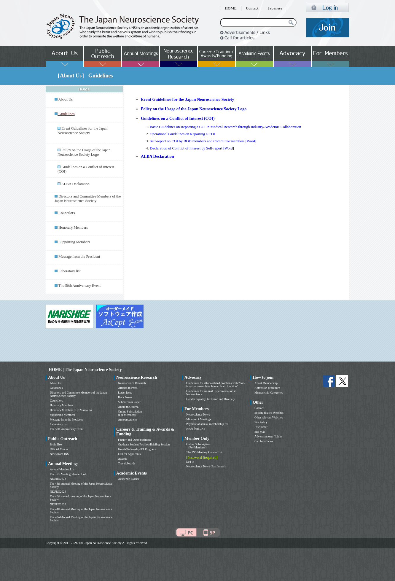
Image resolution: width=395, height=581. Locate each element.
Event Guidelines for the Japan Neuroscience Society (82, 130)
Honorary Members (73, 227)
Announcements (127, 419)
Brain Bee (56, 444)
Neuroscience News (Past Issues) (205, 466)
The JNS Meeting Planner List (68, 474)
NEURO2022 (58, 504)
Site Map (259, 431)
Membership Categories (268, 392)
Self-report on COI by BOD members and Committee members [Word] (203, 141)
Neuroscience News (198, 414)
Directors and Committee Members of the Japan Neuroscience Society (88, 198)
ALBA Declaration (75, 184)
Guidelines (56, 387)
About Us (65, 99)
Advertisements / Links (268, 436)
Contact (252, 8)
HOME (231, 8)
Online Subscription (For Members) (130, 413)
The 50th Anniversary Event (79, 286)
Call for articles (263, 441)
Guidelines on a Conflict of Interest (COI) (178, 118)
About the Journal (128, 406)
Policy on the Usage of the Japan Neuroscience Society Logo (84, 152)
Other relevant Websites (268, 417)
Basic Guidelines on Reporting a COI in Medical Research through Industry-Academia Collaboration (225, 127)
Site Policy (260, 422)
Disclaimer (260, 427)
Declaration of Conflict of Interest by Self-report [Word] (192, 148)
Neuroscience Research (132, 383)
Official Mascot (59, 449)
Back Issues (125, 397)
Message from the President (79, 256)
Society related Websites (268, 412)
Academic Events (128, 478)
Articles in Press (128, 387)
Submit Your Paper (129, 402)
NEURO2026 (58, 478)
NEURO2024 (58, 491)
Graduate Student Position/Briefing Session (144, 444)
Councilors (66, 213)
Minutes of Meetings (198, 419)
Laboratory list (69, 271)
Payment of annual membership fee (207, 424)
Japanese (275, 8)
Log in (190, 461)
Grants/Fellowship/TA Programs (137, 449)
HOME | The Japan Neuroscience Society (85, 369)
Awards (122, 458)
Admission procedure (267, 387)
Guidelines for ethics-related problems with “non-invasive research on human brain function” (215, 384)
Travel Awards (126, 463)
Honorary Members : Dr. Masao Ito (71, 410)
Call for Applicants (129, 454)
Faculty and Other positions (134, 439)
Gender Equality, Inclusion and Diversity (210, 399)
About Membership (266, 383)
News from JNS (59, 454)
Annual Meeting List (62, 469)
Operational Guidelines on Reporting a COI (182, 134)
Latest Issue (125, 392)
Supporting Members (74, 242)
